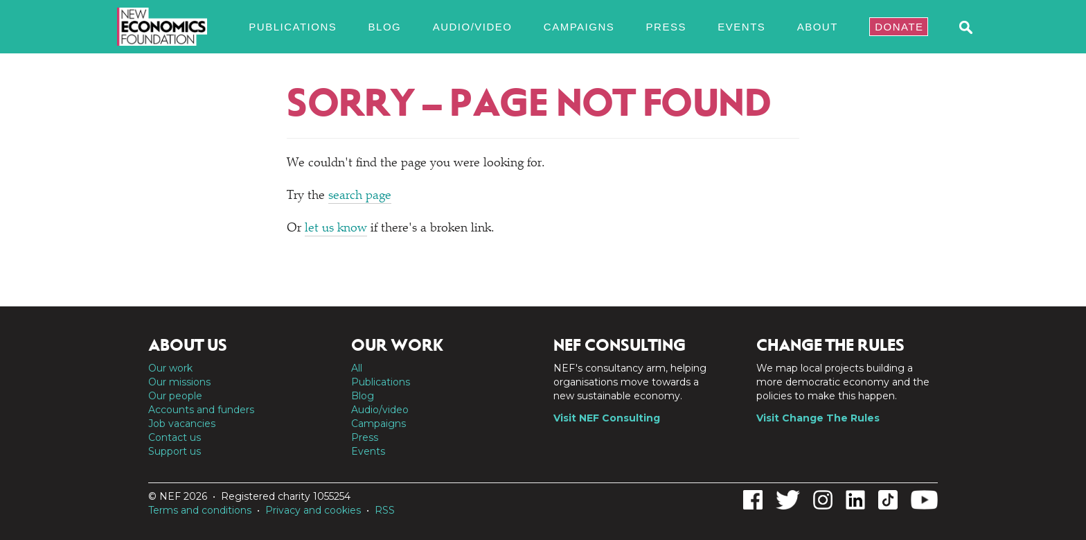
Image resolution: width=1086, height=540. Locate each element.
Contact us (174, 437)
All (356, 368)
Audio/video (473, 27)
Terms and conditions (199, 510)
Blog (385, 27)
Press (666, 27)
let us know (336, 229)
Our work (170, 368)
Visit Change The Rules (818, 418)
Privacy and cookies (313, 510)
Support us (174, 451)
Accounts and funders (201, 409)
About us (187, 345)
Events (741, 27)
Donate (899, 27)
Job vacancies (181, 423)
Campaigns (579, 27)
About (817, 27)
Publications (293, 27)
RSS (385, 510)
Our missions (179, 382)
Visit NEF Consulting (606, 418)
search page (359, 196)
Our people (175, 396)
